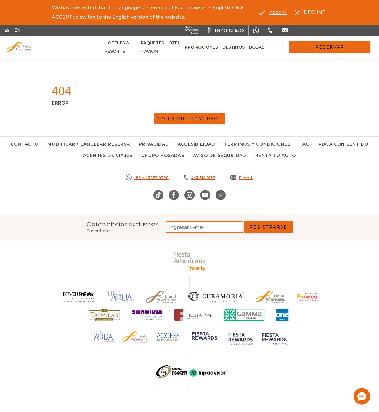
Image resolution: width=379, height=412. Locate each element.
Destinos (266, 47)
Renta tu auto (275, 155)
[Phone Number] (270, 30)
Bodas (289, 47)
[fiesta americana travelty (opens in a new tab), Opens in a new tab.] (189, 261)
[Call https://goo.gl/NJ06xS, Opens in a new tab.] (147, 177)
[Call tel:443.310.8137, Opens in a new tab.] (199, 177)
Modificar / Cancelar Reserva (88, 144)
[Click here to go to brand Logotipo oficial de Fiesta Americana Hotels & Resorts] (270, 297)
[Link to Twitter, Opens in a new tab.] (221, 195)
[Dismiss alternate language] (310, 12)
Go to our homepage (189, 119)
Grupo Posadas (162, 155)
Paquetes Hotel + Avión (184, 49)
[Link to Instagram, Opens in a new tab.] (189, 195)
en (17, 30)
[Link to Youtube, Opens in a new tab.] (205, 195)
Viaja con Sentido (343, 144)
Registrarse (268, 227)
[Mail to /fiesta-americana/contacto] (284, 30)
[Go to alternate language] (273, 12)
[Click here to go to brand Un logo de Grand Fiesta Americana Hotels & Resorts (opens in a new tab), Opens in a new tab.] (161, 297)
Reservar (346, 47)
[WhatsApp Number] (256, 30)
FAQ (304, 144)
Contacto (25, 144)
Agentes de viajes (107, 155)
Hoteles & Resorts (128, 47)
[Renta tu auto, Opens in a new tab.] (225, 30)
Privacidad (154, 144)
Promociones (234, 47)
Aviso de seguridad (219, 155)
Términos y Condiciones (257, 144)
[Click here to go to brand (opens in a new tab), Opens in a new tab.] (307, 297)
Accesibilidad (196, 144)
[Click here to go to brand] (78, 297)
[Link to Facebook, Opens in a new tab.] (174, 195)
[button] (362, 396)
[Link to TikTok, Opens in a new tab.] (158, 195)
